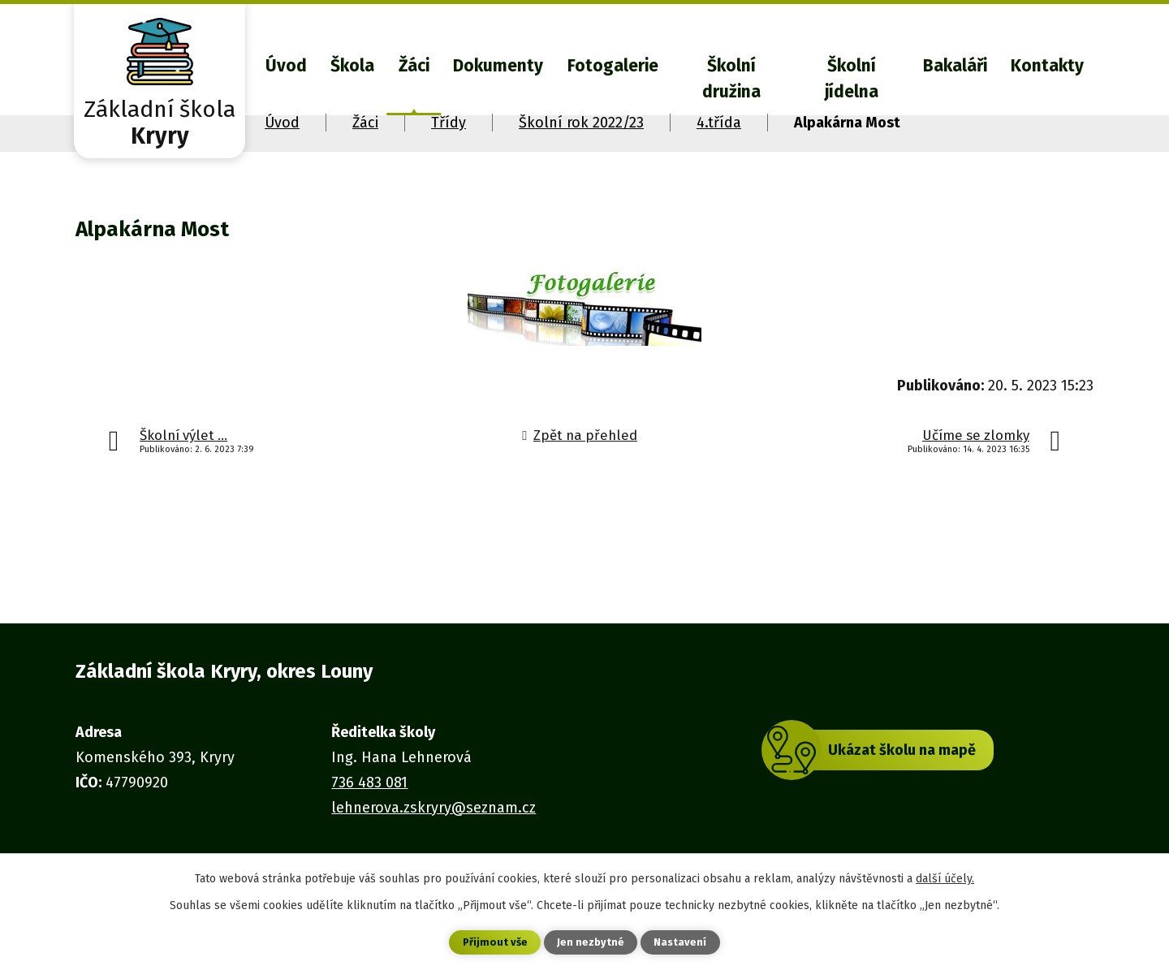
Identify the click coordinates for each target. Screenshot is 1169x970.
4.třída (719, 122)
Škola (352, 65)
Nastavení (682, 942)
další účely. (945, 877)
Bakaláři (955, 65)
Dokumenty (498, 65)
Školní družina (731, 78)
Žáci (414, 65)
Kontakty (1047, 65)
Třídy (448, 122)
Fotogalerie (612, 65)
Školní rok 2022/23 (581, 122)
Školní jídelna (851, 78)
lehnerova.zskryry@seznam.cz (433, 808)
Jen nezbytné (591, 942)
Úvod (286, 65)
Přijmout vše (494, 942)
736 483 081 (369, 782)
